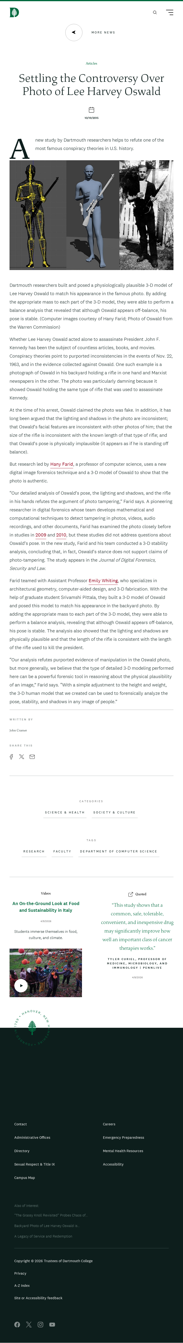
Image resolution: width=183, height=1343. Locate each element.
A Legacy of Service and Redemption (43, 1236)
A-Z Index (22, 1285)
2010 (61, 535)
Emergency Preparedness (123, 1137)
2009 (41, 535)
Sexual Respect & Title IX (34, 1164)
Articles (91, 64)
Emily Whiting (103, 580)
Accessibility (113, 1164)
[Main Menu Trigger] (167, 13)
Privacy (20, 1273)
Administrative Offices (32, 1137)
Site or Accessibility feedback (38, 1298)
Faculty (62, 851)
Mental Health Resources (123, 1151)
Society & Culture (114, 812)
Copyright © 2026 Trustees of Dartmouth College (53, 1261)
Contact (20, 1124)
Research (34, 851)
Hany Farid (61, 464)
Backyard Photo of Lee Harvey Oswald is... (47, 1225)
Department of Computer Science (119, 851)
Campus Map (24, 1177)
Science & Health (65, 812)
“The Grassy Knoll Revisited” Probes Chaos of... (51, 1215)
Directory (22, 1151)
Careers (109, 1124)
